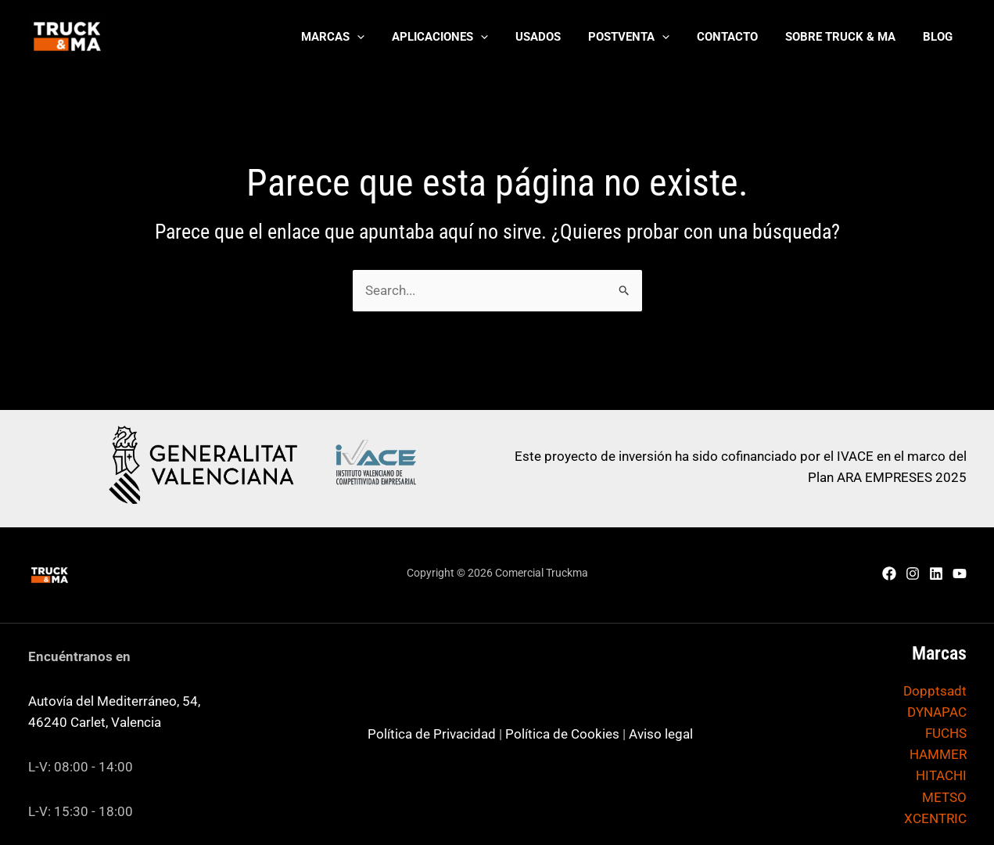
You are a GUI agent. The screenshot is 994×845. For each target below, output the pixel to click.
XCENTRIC (935, 818)
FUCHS (946, 733)
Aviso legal (661, 734)
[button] (358, 36)
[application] (382, 36)
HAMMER (938, 754)
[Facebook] (889, 573)
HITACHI (941, 775)
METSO (944, 797)
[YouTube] (960, 573)
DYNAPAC (937, 712)
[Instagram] (913, 573)
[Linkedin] (936, 573)
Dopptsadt (935, 691)
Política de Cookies (562, 734)
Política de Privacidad (432, 734)
